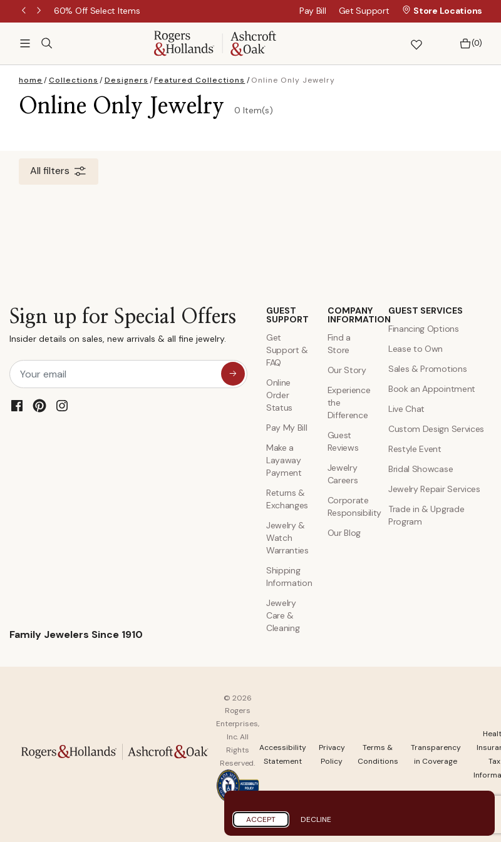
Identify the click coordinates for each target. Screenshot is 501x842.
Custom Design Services (436, 428)
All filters (58, 171)
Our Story (347, 370)
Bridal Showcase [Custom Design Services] (420, 469)
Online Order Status (279, 395)
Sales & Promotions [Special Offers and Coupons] (427, 368)
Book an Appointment (431, 388)
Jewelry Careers (343, 474)
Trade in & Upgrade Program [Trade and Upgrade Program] (426, 515)
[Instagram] (62, 405)
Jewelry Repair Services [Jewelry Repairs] (434, 489)
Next (40, 11)
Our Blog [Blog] (344, 532)
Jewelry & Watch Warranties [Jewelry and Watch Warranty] (287, 538)
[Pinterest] (39, 405)
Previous (25, 11)
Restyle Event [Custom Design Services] (415, 448)
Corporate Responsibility (349, 506)
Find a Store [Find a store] (339, 344)
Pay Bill (312, 10)
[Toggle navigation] (25, 43)
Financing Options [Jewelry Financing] (423, 328)
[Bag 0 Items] (467, 43)
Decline (316, 819)
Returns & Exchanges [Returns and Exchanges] (287, 499)
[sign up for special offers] (233, 374)
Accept (261, 819)
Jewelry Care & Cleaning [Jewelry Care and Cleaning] (282, 615)
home (31, 80)
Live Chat (406, 408)
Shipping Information (287, 576)
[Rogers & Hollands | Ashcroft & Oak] (215, 42)
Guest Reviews (343, 441)
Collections (73, 80)
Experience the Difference (349, 402)
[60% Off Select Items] (97, 10)
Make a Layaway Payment (284, 460)
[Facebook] (16, 405)
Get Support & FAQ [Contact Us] (287, 350)
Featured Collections (199, 80)
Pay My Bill (286, 427)
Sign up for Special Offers (122, 328)
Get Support (364, 10)
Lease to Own (415, 348)
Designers (126, 80)
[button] (383, 43)
